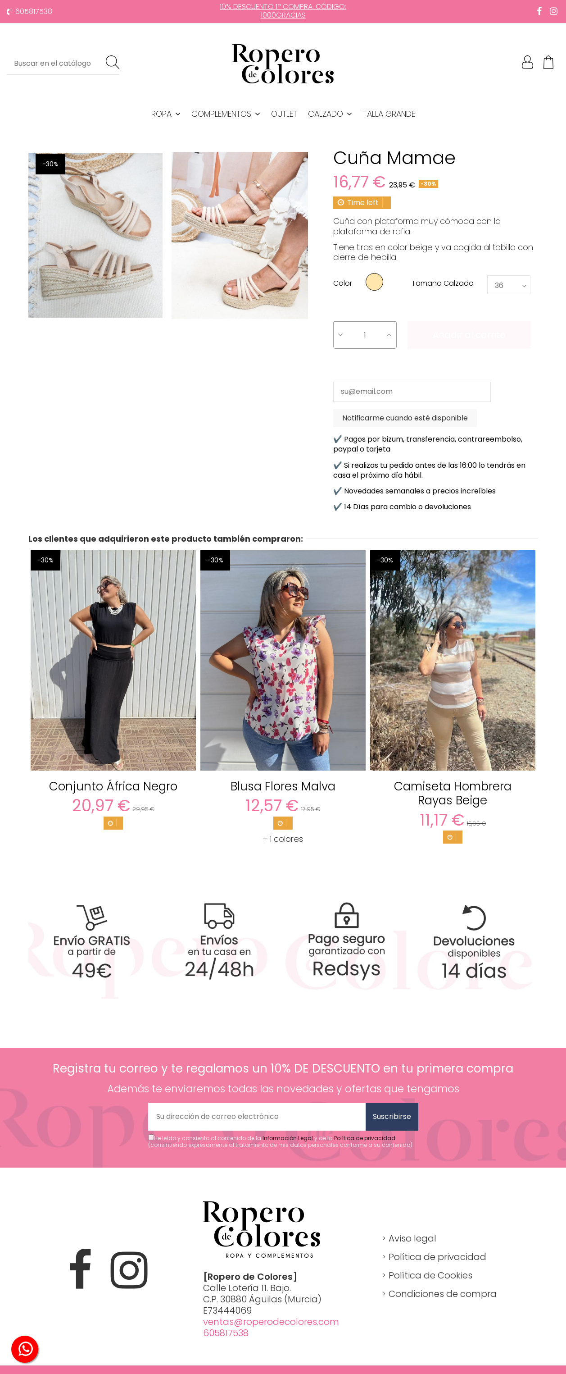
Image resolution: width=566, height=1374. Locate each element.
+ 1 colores (283, 838)
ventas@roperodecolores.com (271, 1321)
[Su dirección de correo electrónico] (257, 1117)
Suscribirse (392, 1116)
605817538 (33, 11)
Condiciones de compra (443, 1294)
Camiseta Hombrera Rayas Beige (453, 793)
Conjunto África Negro (113, 786)
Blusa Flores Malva (283, 786)
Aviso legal (412, 1238)
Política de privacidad (364, 1138)
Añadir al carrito (469, 335)
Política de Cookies (430, 1275)
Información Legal (288, 1138)
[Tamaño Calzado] (508, 284)
